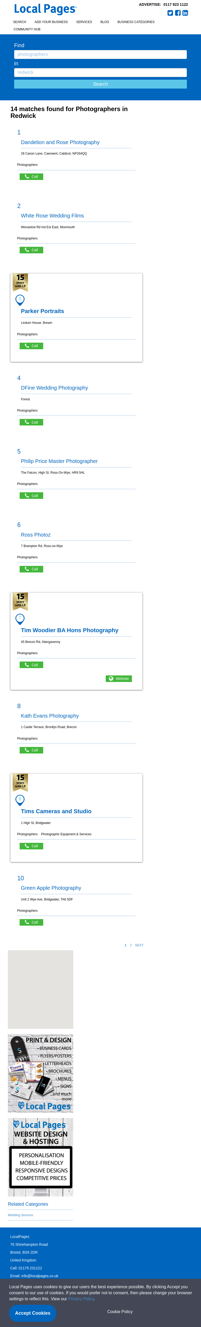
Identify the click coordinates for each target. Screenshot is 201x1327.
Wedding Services (20, 1215)
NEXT (139, 945)
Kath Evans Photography (50, 716)
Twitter (170, 13)
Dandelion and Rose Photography (60, 142)
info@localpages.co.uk (39, 1276)
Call (34, 176)
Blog (104, 22)
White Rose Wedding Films (52, 216)
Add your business (51, 22)
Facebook (178, 13)
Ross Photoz (36, 535)
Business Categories (136, 22)
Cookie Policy (120, 1311)
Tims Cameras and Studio (56, 811)
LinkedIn (185, 13)
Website (122, 678)
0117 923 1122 (176, 4)
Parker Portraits (42, 311)
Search (19, 22)
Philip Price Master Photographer (59, 461)
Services (84, 22)
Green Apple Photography (51, 888)
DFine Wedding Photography (54, 388)
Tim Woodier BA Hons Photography (69, 630)
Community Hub (27, 29)
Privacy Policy (81, 1299)
